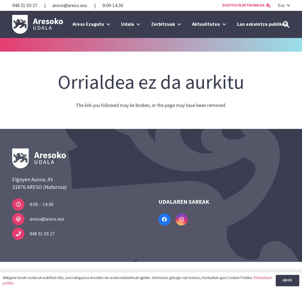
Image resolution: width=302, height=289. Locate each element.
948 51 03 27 (42, 233)
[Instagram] (182, 219)
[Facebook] (164, 219)
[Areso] (37, 24)
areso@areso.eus (47, 219)
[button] (283, 5)
